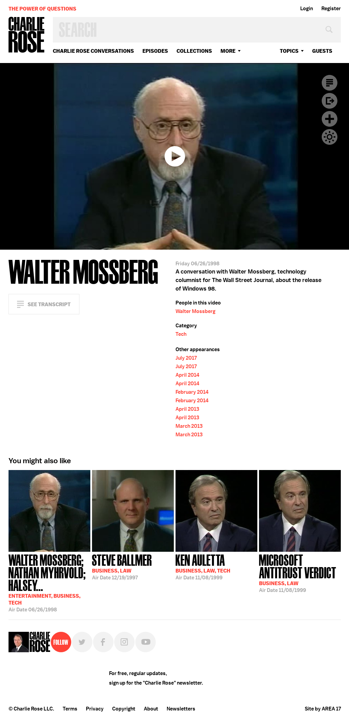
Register (331, 8)
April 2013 (187, 409)
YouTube (145, 642)
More (228, 51)
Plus (329, 119)
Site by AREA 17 (323, 708)
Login (306, 8)
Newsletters (181, 708)
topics (289, 51)
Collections (194, 51)
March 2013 (189, 426)
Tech (181, 334)
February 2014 (192, 392)
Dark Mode (329, 137)
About (151, 708)
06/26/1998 (49, 582)
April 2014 (187, 375)
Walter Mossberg (195, 311)
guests (322, 51)
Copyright (123, 708)
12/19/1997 (122, 566)
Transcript (329, 83)
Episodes (155, 51)
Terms (70, 708)
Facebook (103, 642)
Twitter (82, 642)
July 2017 (186, 358)
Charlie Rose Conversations (93, 51)
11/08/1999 (203, 566)
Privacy (95, 708)
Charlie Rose (27, 35)
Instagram (124, 642)
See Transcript (49, 304)
